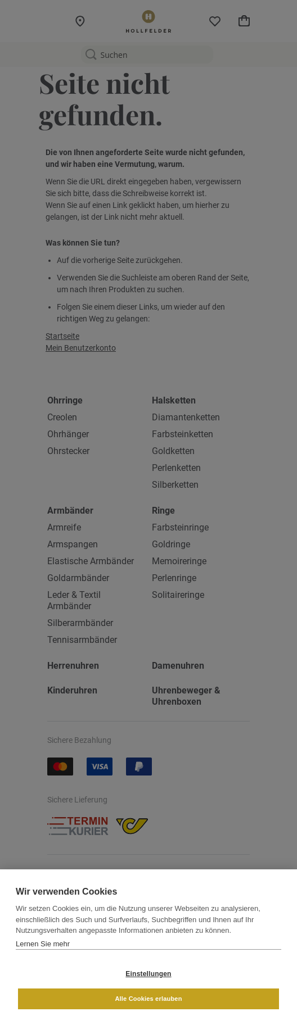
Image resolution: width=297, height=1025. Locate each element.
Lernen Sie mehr (43, 944)
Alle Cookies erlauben (148, 998)
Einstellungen (148, 974)
